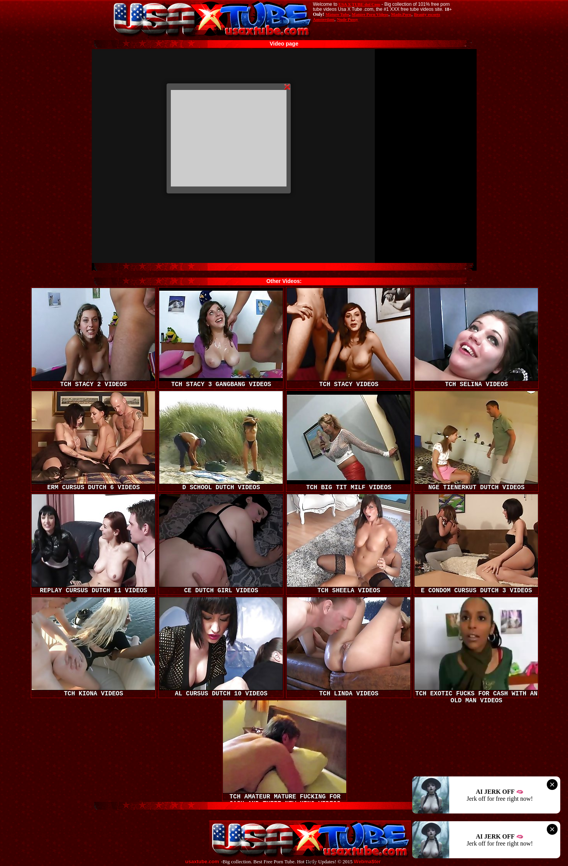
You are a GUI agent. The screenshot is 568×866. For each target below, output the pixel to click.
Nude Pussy (347, 19)
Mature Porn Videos (370, 14)
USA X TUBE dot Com (359, 4)
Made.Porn (401, 14)
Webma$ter (367, 861)
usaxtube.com (202, 861)
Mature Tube (337, 14)
